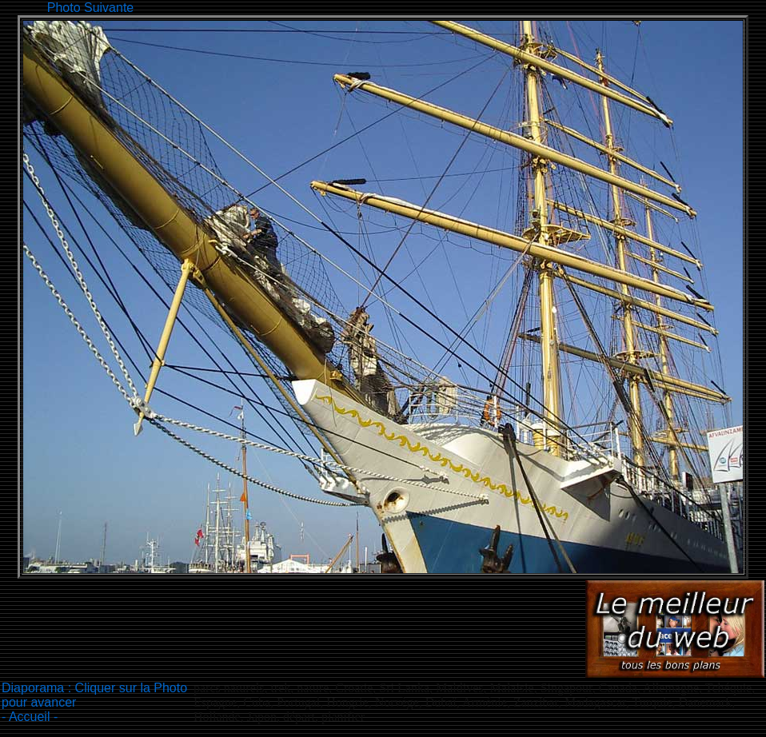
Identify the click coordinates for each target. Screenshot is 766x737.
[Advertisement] (428, 6)
